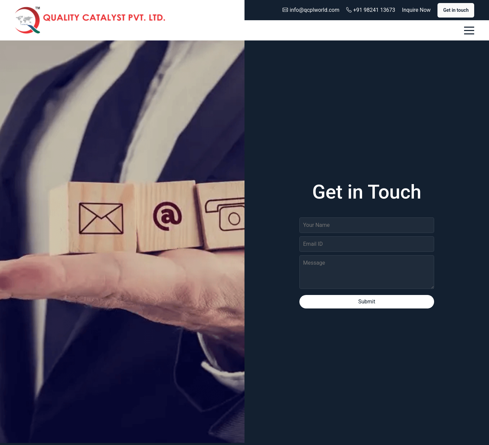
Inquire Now (416, 10)
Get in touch (456, 10)
